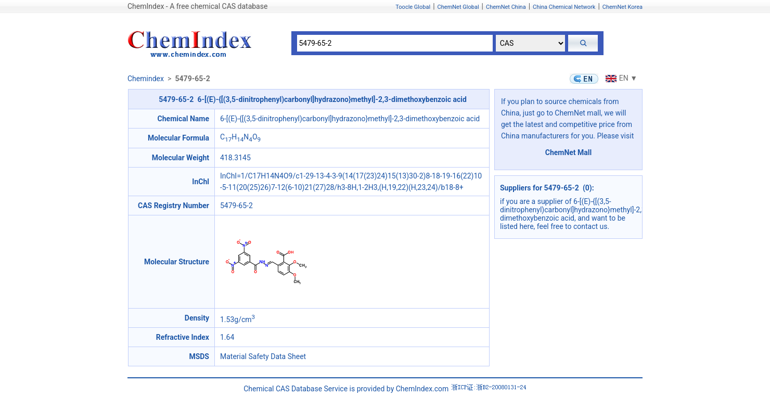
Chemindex (145, 78)
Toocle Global (412, 7)
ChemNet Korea (622, 7)
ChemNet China (506, 7)
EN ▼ (620, 78)
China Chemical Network (564, 7)
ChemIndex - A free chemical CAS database (197, 6)
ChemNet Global (458, 7)
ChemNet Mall (568, 152)
